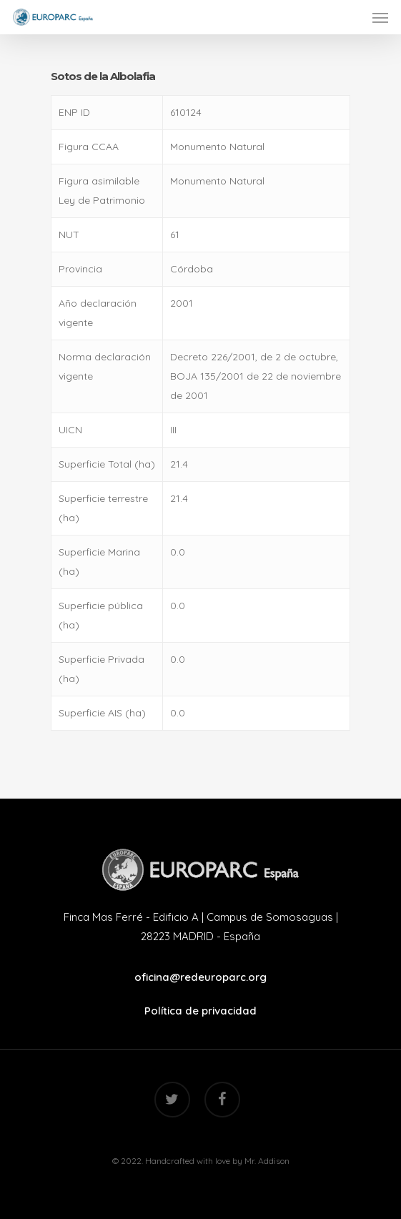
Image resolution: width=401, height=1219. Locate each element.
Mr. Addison (266, 1160)
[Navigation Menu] (380, 17)
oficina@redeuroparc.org (200, 977)
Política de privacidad (200, 1010)
